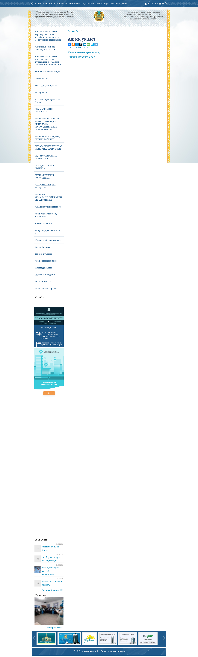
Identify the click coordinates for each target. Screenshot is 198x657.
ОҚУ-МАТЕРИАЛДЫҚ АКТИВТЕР (46, 157)
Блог (124, 3)
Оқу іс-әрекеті (43, 246)
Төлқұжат (41, 92)
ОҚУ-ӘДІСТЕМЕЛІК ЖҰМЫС (45, 166)
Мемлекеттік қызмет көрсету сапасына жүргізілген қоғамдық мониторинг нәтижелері (48, 35)
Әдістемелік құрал (45, 274)
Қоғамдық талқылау (46, 85)
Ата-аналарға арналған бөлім (47, 100)
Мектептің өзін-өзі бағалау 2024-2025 (45, 48)
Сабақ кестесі (42, 78)
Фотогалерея (103, 3)
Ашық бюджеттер (58, 3)
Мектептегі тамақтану (48, 240)
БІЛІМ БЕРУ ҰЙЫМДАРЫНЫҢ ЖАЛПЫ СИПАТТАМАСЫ (48, 197)
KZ (149, 3)
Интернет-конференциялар (84, 52)
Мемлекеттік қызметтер (82, 3)
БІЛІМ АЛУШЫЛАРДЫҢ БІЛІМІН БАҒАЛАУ (47, 137)
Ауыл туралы (43, 281)
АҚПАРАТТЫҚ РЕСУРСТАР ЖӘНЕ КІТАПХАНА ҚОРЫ (49, 147)
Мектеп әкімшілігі (44, 223)
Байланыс (116, 3)
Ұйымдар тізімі (49, 327)
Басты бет (74, 31)
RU (153, 3)
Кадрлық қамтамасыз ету (49, 231)
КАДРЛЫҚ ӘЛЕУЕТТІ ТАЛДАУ (45, 186)
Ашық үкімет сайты (79, 47)
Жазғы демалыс (43, 267)
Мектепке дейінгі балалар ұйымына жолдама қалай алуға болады (48, 335)
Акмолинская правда (46, 288)
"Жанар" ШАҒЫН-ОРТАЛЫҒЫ (44, 110)
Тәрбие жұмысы (44, 253)
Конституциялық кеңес (47, 71)
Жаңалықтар (41, 3)
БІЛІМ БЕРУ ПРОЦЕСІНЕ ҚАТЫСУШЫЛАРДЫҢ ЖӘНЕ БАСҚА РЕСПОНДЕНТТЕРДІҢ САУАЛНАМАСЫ (47, 124)
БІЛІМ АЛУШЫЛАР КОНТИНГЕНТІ (44, 176)
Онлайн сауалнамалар (81, 56)
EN (156, 3)
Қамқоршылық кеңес (47, 260)
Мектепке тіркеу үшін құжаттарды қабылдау (49, 344)
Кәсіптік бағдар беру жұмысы (46, 215)
